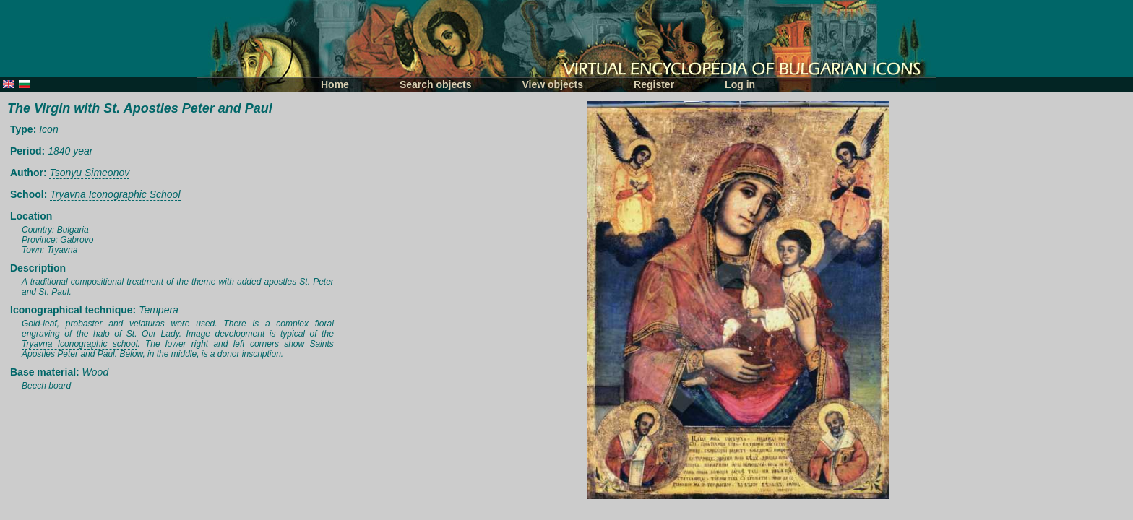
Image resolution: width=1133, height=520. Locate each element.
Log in (740, 84)
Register (654, 84)
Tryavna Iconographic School (115, 194)
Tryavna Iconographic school (79, 344)
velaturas (147, 323)
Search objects (436, 84)
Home (335, 84)
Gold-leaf (39, 323)
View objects (553, 84)
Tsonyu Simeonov (89, 172)
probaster (84, 323)
